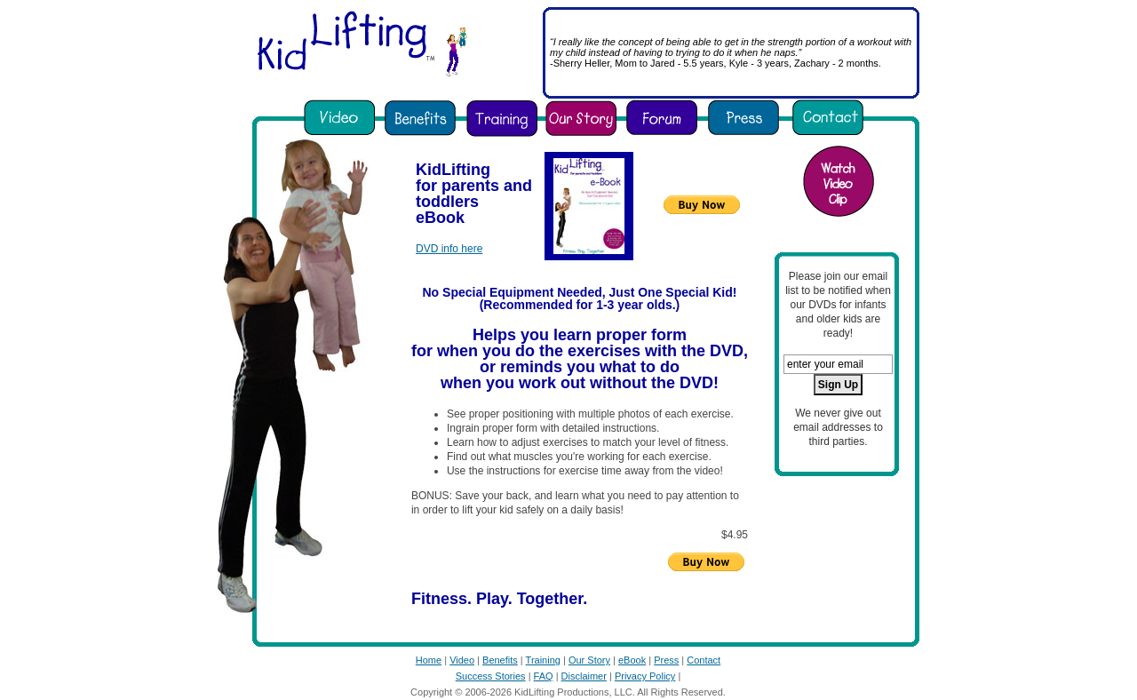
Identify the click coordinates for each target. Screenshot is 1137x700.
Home (428, 660)
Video (461, 660)
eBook (632, 660)
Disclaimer (584, 676)
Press (666, 660)
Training (543, 660)
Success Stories (491, 676)
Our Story (589, 660)
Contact (703, 660)
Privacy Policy (645, 676)
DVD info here (449, 249)
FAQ (543, 676)
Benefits (500, 660)
